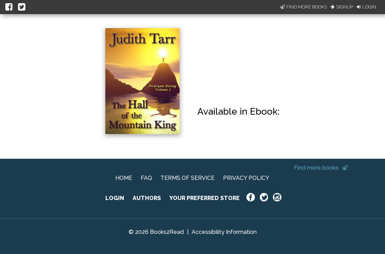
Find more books (321, 167)
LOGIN (114, 198)
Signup (342, 7)
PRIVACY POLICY (246, 178)
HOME (123, 178)
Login (366, 7)
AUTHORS (147, 198)
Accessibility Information (224, 232)
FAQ (146, 178)
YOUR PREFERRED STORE (204, 198)
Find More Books (303, 7)
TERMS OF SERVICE (188, 178)
